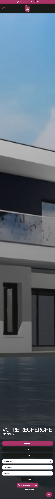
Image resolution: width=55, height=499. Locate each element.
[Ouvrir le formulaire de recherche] (27, 481)
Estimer (27, 457)
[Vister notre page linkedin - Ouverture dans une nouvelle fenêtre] (21, 2)
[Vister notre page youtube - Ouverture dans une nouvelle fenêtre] (24, 2)
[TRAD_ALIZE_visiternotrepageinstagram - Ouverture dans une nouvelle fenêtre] (18, 2)
